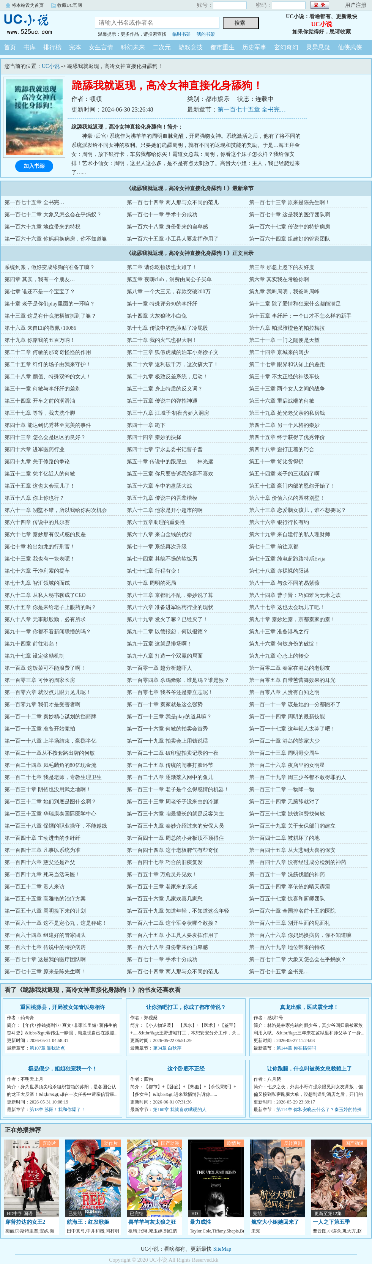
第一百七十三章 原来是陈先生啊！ (289, 202)
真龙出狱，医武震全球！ (309, 1007)
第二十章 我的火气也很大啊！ (162, 340)
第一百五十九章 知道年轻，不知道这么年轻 (178, 911)
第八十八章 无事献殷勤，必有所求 (45, 619)
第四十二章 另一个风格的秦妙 (284, 425)
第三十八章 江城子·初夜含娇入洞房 (168, 413)
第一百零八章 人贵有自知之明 (284, 692)
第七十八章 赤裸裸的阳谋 (279, 571)
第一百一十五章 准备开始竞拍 (40, 729)
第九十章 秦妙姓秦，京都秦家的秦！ (292, 619)
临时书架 (181, 34)
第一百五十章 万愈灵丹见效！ (162, 874)
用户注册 (355, 5)
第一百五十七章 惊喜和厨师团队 (287, 899)
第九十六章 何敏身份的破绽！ (284, 644)
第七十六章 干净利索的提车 (37, 571)
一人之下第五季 (331, 1222)
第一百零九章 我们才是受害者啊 (42, 704)
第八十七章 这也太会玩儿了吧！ (287, 607)
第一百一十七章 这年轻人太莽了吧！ (292, 729)
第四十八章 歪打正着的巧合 (281, 449)
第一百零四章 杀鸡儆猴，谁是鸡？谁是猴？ (178, 680)
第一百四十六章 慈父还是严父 (40, 862)
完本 (75, 47)
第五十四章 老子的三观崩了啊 (284, 474)
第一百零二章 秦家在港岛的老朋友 (289, 668)
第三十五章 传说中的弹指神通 (162, 401)
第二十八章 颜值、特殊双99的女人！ (48, 376)
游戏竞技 (190, 47)
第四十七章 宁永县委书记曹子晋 (165, 449)
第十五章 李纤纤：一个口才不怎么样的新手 (300, 316)
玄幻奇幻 (286, 47)
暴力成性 (200, 1222)
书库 (30, 47)
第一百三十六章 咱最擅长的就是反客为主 (175, 814)
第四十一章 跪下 (146, 425)
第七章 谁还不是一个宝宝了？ (40, 291)
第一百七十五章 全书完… (252, 109)
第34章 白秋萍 (167, 1048)
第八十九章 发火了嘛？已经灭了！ (167, 619)
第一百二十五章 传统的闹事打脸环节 (170, 765)
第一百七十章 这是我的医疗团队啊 (289, 214)
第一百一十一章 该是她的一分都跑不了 (295, 704)
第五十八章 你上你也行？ (35, 498)
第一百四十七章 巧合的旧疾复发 (165, 862)
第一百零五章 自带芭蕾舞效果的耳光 (292, 680)
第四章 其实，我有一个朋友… (40, 279)
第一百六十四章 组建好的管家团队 (289, 239)
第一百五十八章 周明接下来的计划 (45, 911)
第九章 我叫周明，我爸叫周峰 (284, 291)
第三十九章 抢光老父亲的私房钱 (287, 413)
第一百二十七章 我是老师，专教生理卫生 (53, 777)
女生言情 (101, 47)
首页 (10, 47)
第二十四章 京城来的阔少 (279, 352)
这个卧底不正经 (186, 1069)
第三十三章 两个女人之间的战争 (287, 389)
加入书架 (34, 166)
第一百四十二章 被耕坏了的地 (284, 838)
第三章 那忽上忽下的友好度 (281, 267)
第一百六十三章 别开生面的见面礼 (289, 923)
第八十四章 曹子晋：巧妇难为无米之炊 (295, 595)
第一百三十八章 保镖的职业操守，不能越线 (56, 826)
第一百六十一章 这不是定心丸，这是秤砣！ (56, 923)
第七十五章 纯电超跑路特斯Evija (287, 559)
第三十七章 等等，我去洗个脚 (40, 413)
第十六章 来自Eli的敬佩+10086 (40, 328)
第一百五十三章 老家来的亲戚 (162, 886)
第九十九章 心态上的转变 (279, 656)
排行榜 (52, 47)
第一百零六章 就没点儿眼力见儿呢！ (48, 692)
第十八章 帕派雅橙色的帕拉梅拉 (287, 328)
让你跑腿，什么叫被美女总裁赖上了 (309, 1069)
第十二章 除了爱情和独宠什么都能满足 (295, 304)
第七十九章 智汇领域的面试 (37, 583)
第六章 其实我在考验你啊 (279, 279)
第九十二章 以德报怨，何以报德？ (167, 631)
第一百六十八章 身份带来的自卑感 (167, 227)
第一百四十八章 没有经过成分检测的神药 (297, 862)
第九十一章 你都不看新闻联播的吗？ (48, 631)
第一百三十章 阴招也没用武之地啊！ (48, 789)
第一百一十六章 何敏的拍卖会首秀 (167, 729)
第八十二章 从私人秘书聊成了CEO (45, 595)
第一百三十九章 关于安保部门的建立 (292, 826)
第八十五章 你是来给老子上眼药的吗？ (50, 607)
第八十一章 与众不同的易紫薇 (284, 583)
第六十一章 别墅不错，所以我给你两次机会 (56, 510)
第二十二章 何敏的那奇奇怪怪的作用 (48, 352)
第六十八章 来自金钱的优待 (159, 534)
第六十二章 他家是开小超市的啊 (165, 510)
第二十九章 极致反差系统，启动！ (167, 376)
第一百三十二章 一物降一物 (281, 789)
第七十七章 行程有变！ (154, 571)
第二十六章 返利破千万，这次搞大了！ (173, 364)
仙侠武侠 (350, 47)
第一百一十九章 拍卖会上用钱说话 (167, 741)
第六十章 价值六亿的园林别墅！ (287, 498)
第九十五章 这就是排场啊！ (159, 644)
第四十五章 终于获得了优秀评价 (287, 437)
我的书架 (206, 34)
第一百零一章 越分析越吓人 (159, 668)
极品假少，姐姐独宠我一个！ (62, 1069)
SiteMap (222, 1249)
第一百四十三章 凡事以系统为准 (42, 850)
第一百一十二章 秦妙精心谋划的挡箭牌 (50, 716)
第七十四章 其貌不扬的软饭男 (162, 559)
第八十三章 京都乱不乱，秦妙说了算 (170, 595)
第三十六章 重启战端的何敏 (281, 401)
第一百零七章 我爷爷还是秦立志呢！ (170, 692)
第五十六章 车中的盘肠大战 (159, 486)
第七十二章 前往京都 (273, 546)
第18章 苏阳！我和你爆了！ (57, 1109)
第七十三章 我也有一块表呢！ (40, 559)
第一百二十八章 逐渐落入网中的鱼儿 (170, 777)
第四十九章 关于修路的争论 (37, 461)
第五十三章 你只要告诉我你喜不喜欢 (170, 474)
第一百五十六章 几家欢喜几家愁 (165, 899)
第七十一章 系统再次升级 (157, 546)
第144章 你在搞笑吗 (296, 1048)
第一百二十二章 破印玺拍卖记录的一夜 (173, 753)
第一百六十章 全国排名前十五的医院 (292, 911)
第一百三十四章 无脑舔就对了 (284, 801)
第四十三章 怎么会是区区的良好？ (45, 437)
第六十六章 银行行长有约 (279, 522)
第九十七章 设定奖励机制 (35, 656)
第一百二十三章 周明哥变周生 (284, 753)
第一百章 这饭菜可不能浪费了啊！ (45, 668)
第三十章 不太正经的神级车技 (284, 376)
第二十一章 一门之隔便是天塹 (284, 340)
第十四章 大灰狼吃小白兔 (157, 316)
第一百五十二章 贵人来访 (35, 886)
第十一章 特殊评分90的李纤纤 (162, 304)
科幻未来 (133, 47)
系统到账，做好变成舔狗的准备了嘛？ (50, 267)
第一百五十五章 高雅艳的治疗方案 (45, 899)
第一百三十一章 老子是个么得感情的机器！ (178, 789)
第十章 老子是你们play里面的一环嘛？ (50, 304)
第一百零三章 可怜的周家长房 (40, 680)
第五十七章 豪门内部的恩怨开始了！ (292, 486)
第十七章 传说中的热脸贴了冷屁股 (167, 328)
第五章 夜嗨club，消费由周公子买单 (169, 279)
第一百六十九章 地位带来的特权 (42, 227)
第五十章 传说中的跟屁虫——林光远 (170, 461)
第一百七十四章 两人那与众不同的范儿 (173, 202)
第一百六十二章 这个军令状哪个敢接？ (173, 923)
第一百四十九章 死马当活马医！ (42, 874)
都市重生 (222, 47)
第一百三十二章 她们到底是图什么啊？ (50, 801)
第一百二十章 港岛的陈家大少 (284, 741)
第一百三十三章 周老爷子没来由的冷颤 (173, 801)
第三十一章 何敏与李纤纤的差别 (42, 389)
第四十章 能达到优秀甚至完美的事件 (48, 425)
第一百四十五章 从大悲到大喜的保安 (292, 850)
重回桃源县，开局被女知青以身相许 (62, 1007)
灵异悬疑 (318, 47)
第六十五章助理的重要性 (156, 522)
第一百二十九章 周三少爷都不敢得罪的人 (297, 777)
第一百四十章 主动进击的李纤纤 (42, 838)
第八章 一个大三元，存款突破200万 (169, 291)
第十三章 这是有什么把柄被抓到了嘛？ (50, 316)
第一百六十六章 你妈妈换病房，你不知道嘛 (56, 239)
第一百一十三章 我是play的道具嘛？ (169, 716)
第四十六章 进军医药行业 (35, 449)
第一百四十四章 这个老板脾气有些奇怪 (173, 850)
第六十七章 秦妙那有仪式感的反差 (45, 534)
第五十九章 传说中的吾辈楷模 (162, 498)
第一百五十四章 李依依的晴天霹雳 (289, 886)
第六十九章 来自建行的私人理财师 (289, 534)
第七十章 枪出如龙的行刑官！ (40, 546)
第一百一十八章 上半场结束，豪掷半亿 (50, 741)
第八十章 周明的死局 (151, 583)
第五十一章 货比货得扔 (276, 461)
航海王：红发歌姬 (88, 1222)
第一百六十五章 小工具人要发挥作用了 (173, 239)
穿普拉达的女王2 (25, 1222)
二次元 (162, 47)
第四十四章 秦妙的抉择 (154, 437)
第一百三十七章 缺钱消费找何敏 (287, 814)
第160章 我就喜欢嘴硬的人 (179, 1109)
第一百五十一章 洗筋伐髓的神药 (287, 874)
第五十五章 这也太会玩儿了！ (40, 486)
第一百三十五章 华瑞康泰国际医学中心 (50, 814)
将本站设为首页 (28, 5)
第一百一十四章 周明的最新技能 (287, 716)
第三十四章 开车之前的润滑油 (40, 401)
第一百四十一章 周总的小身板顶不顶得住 (175, 838)
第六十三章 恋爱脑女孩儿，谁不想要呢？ (297, 510)
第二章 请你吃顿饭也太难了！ (162, 267)
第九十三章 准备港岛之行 (279, 631)
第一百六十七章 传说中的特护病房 (289, 227)
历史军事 (254, 47)
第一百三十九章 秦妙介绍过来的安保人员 (175, 826)
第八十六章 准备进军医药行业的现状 (170, 607)
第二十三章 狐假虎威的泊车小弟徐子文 (173, 352)
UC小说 (42, 24)
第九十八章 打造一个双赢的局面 (165, 656)
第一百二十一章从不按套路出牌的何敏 (50, 753)
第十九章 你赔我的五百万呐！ (40, 340)
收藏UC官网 (69, 5)
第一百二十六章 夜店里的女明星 (287, 765)
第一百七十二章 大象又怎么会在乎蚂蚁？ (53, 214)
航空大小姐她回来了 (275, 1222)
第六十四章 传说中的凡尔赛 (37, 522)
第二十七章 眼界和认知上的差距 (287, 364)
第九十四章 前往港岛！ (32, 644)
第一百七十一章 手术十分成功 (162, 214)
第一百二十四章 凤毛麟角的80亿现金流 (50, 765)
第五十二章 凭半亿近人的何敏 (40, 474)
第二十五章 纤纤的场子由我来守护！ (48, 364)
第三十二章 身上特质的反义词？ (165, 389)
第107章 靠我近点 (47, 1048)
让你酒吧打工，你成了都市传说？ (186, 1007)
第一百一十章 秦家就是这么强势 (165, 704)
